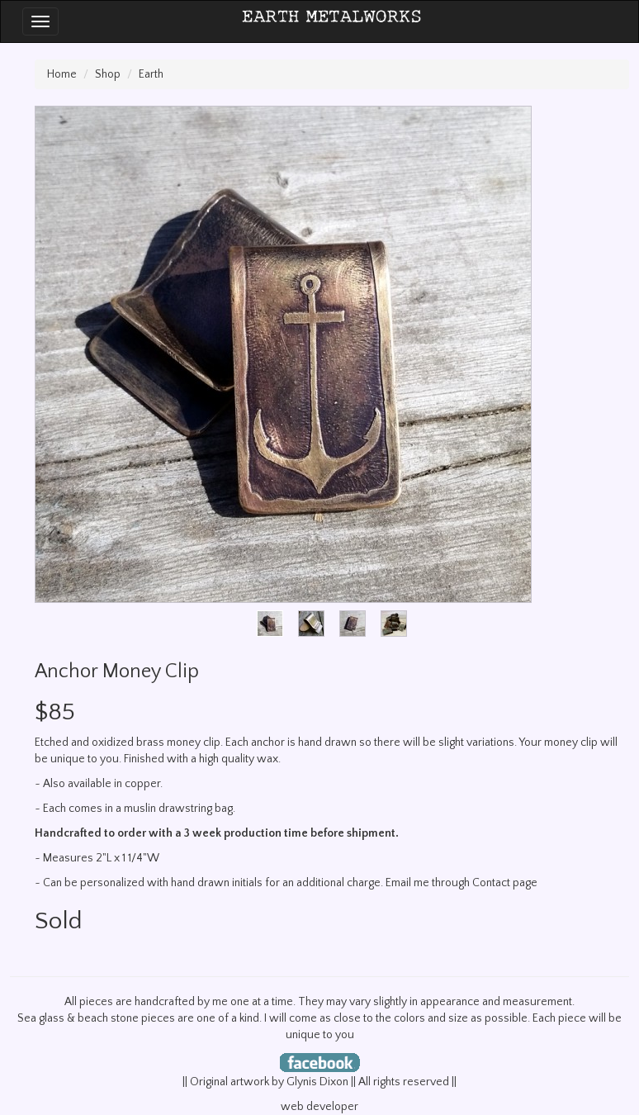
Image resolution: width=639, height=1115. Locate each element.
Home (62, 74)
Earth (151, 74)
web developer (319, 1106)
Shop (108, 74)
